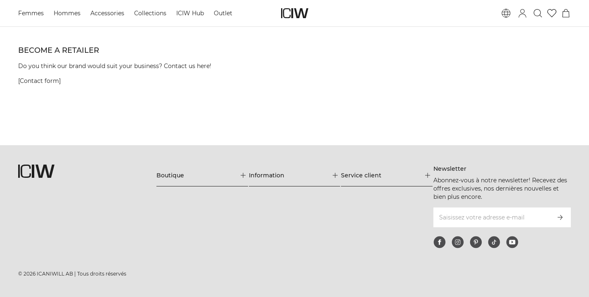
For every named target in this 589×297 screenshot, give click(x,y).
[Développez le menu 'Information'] (295, 175)
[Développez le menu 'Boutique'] (202, 175)
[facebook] (439, 242)
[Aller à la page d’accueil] (294, 13)
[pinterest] (476, 242)
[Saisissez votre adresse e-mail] (491, 217)
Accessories (107, 13)
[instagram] (457, 242)
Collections (150, 13)
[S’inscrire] (560, 217)
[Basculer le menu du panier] (566, 13)
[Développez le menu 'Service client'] (387, 175)
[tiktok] (494, 242)
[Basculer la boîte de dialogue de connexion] (522, 13)
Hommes (67, 13)
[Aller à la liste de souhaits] (552, 13)
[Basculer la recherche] (538, 13)
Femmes (31, 13)
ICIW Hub (190, 13)
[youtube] (512, 242)
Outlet (223, 13)
